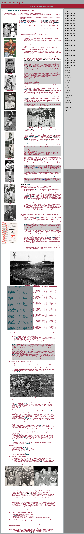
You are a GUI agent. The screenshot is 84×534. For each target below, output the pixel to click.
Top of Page (32, 532)
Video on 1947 (25, 184)
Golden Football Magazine (13, 2)
